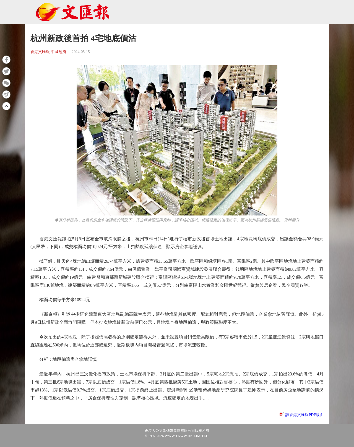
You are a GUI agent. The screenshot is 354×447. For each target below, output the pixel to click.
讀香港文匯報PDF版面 (304, 415)
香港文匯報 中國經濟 (48, 52)
